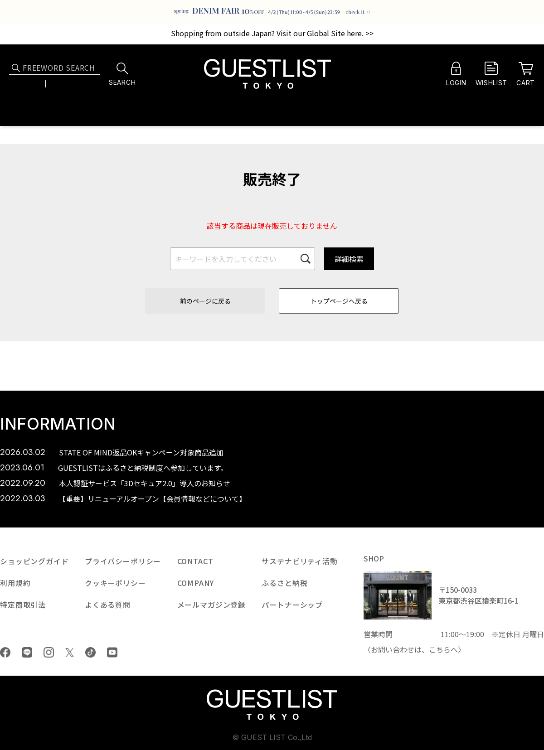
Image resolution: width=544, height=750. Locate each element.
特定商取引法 (23, 604)
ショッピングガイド (34, 561)
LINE (27, 652)
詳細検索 (349, 258)
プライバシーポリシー (123, 561)
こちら (440, 649)
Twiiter (69, 652)
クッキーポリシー (115, 582)
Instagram (49, 652)
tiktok (90, 652)
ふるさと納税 (284, 582)
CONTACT (195, 561)
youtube (112, 652)
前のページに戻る (205, 300)
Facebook (5, 652)
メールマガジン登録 (211, 604)
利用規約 (15, 582)
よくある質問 (108, 604)
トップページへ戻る (339, 300)
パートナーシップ (292, 604)
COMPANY (195, 582)
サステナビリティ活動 (299, 561)
